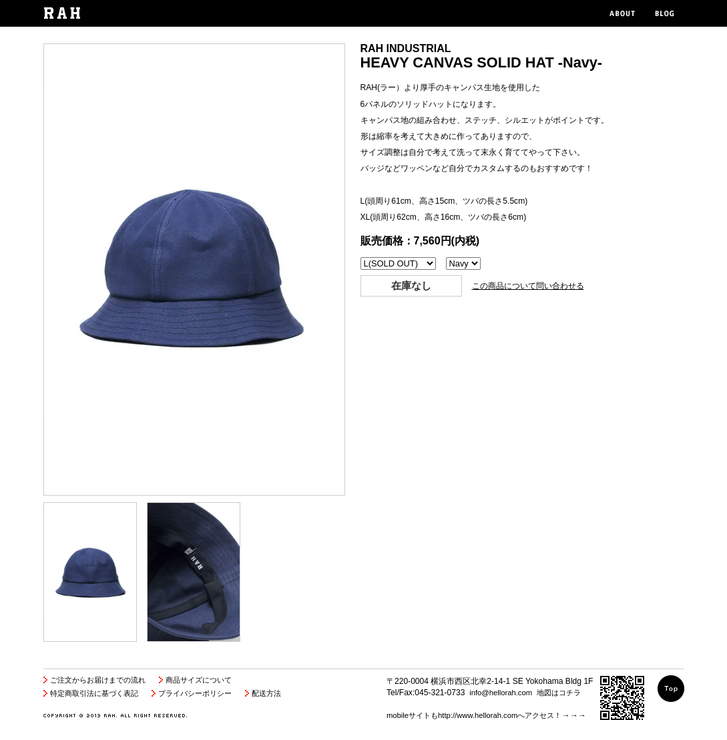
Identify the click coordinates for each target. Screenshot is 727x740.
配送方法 (266, 693)
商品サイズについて (199, 680)
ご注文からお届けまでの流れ (98, 680)
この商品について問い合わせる (528, 286)
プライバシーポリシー (195, 693)
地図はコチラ (559, 693)
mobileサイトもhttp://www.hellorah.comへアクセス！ (474, 715)
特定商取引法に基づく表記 (94, 693)
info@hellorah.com (500, 693)
